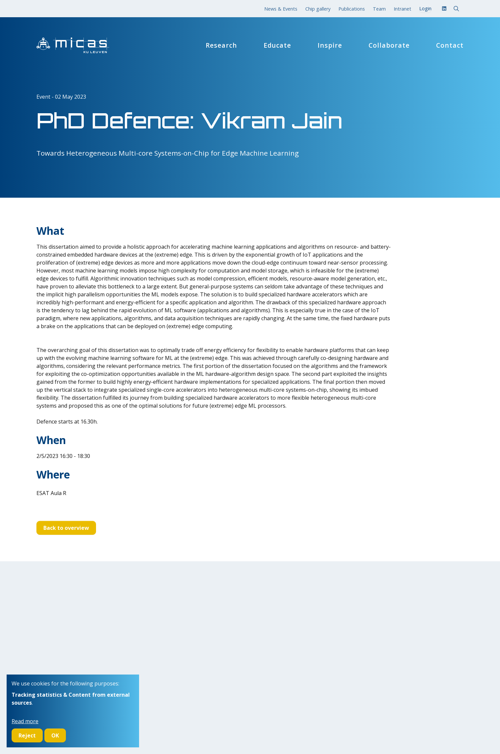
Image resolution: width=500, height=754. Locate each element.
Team (379, 9)
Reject (27, 735)
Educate (277, 45)
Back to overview (66, 527)
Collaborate (389, 45)
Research (221, 45)
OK (55, 735)
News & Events (280, 9)
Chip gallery (317, 9)
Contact (450, 45)
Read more (25, 721)
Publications (351, 9)
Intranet (402, 9)
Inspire (330, 45)
